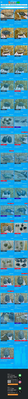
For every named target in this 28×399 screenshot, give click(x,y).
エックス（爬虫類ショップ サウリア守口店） (20, 378)
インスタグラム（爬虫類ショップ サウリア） (20, 382)
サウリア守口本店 (13, 1)
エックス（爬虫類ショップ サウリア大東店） (20, 391)
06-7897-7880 (26, 2)
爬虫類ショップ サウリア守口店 (20, 375)
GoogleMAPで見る (13, 384)
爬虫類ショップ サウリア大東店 (20, 388)
